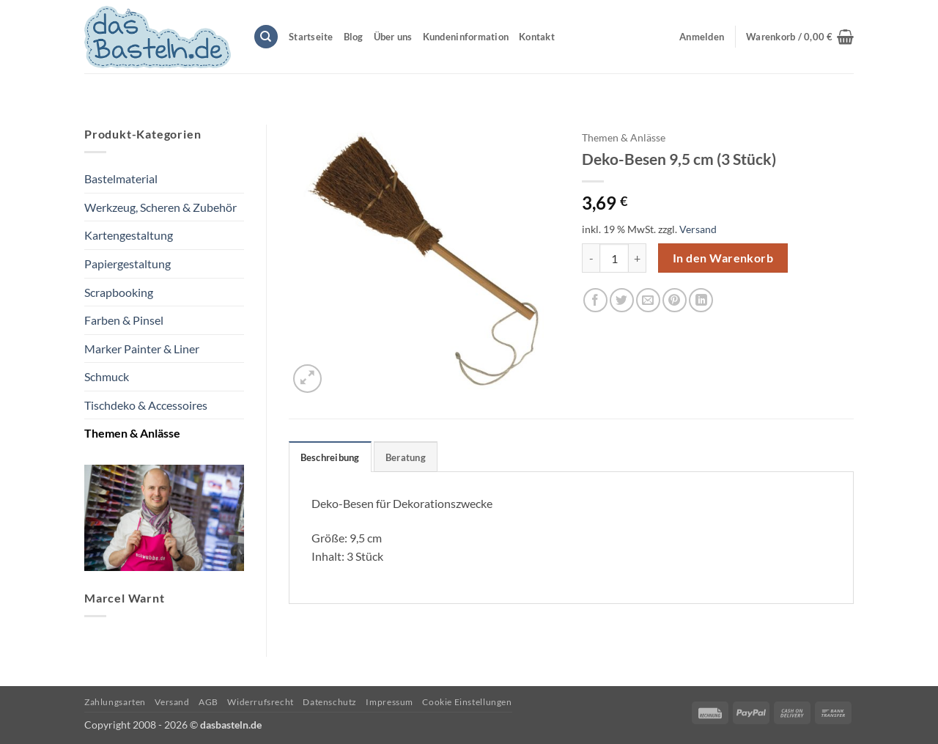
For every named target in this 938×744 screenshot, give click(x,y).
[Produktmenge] (614, 258)
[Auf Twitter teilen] (622, 300)
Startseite (311, 37)
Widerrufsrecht (260, 701)
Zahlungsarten (115, 701)
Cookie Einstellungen (467, 701)
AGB (208, 701)
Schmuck (106, 376)
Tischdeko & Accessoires (145, 405)
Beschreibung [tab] (330, 457)
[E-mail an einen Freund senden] (648, 300)
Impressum (389, 701)
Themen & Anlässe (132, 433)
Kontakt (537, 37)
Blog (353, 37)
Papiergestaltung (127, 263)
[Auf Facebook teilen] (595, 300)
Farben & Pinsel (123, 320)
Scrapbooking (118, 292)
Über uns (393, 37)
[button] (800, 37)
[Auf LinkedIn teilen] (701, 300)
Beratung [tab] (405, 457)
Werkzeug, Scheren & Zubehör (160, 207)
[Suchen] (266, 37)
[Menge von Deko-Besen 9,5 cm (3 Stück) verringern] (590, 258)
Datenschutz (330, 701)
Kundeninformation (466, 37)
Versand (698, 229)
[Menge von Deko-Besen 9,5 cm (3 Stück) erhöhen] (637, 258)
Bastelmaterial (121, 178)
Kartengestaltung (128, 235)
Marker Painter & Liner (141, 349)
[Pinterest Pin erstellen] (674, 300)
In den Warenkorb (723, 258)
